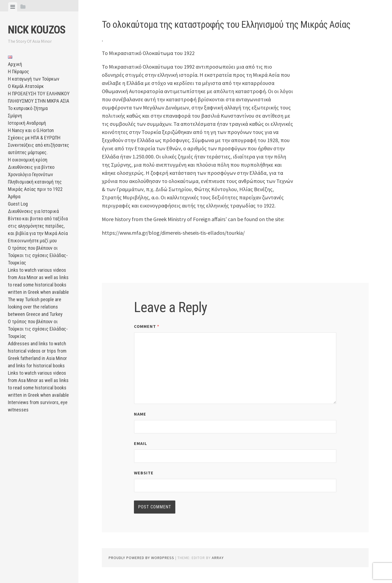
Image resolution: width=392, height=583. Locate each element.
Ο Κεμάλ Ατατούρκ (26, 86)
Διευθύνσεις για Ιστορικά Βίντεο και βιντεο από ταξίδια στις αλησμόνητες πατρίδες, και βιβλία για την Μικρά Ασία (38, 222)
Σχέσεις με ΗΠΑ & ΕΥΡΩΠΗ (34, 138)
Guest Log (18, 204)
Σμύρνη (15, 115)
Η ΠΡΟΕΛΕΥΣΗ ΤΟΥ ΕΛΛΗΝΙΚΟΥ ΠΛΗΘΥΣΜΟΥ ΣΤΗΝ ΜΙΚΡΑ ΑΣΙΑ (39, 97)
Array (218, 557)
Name (140, 414)
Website (144, 472)
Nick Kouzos (36, 29)
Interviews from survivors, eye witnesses (38, 406)
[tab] (12, 6)
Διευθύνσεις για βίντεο (31, 167)
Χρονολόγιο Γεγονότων (30, 174)
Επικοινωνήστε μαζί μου (32, 240)
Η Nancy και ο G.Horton (31, 130)
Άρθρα (14, 196)
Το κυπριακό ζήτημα (28, 108)
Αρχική (15, 64)
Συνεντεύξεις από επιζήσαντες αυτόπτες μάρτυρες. (38, 148)
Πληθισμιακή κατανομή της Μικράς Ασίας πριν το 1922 (35, 185)
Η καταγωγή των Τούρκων (33, 79)
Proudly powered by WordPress (141, 557)
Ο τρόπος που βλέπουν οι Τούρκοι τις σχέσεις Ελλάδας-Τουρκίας (38, 255)
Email (140, 443)
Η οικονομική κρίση (27, 160)
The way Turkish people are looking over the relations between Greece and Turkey (35, 307)
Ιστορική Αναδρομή (27, 123)
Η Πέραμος (18, 71)
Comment (146, 326)
